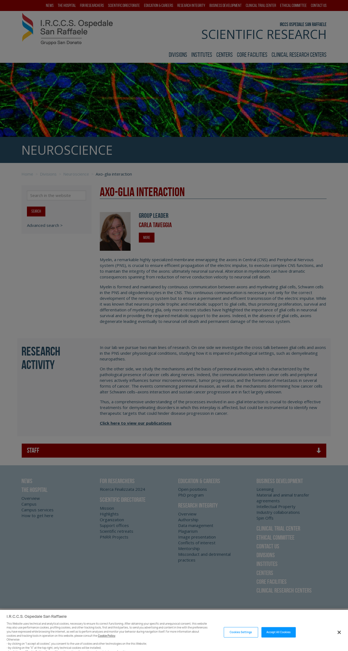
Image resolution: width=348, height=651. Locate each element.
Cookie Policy (106, 639)
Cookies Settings (241, 636)
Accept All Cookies (278, 636)
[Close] (339, 636)
